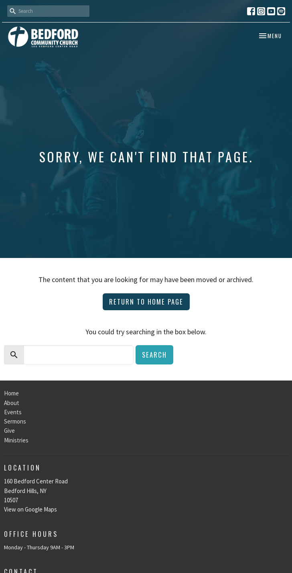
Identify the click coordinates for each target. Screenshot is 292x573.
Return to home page (146, 302)
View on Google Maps (30, 509)
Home (11, 393)
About (11, 403)
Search (154, 355)
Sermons (15, 421)
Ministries (16, 440)
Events (13, 412)
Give (9, 430)
